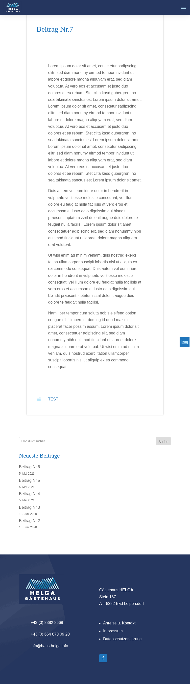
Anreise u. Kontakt (119, 623)
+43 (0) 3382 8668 (47, 622)
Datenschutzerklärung (122, 639)
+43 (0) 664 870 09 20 (50, 634)
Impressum (113, 631)
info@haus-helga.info (49, 646)
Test (53, 399)
